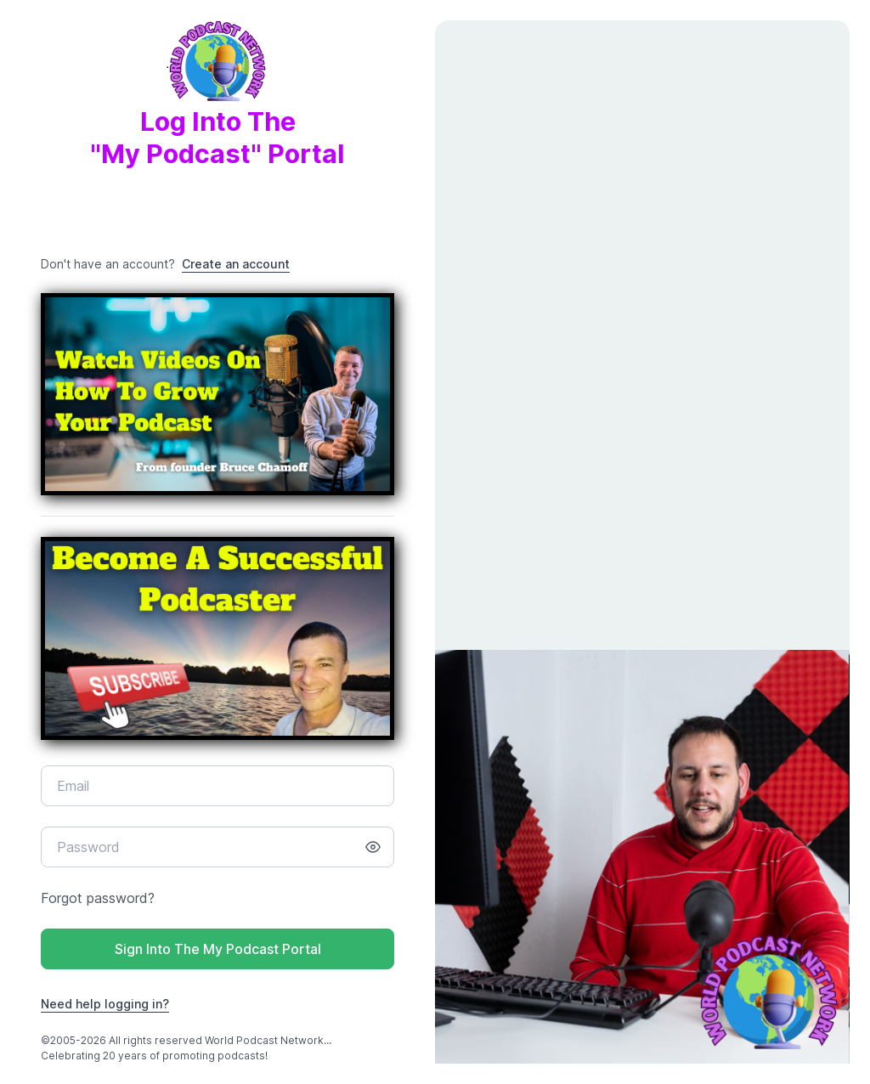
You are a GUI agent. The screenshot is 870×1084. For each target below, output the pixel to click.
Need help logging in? (105, 1003)
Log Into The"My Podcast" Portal (217, 107)
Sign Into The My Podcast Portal (218, 948)
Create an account (236, 264)
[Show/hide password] (373, 847)
